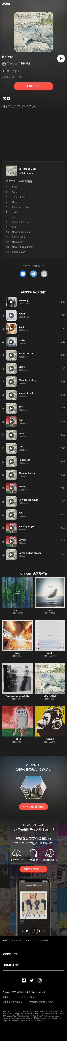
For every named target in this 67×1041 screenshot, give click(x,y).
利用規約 (7, 997)
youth (49, 653)
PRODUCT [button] (10, 954)
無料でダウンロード (33, 869)
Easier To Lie (18, 237)
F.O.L (15, 187)
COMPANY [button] (11, 965)
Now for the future (21, 232)
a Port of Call (27, 168)
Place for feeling (20, 207)
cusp (17, 653)
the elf (17, 610)
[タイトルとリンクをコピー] (44, 273)
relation (17, 739)
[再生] (61, 58)
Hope (15, 202)
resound (50, 739)
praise (50, 610)
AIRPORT (24, 63)
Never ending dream (22, 247)
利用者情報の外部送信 (12, 1002)
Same (15, 192)
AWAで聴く (33, 86)
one (14, 217)
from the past (19, 252)
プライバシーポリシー (26, 997)
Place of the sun (20, 222)
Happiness (17, 242)
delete (45, 940)
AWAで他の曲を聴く (33, 806)
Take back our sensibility (17, 696)
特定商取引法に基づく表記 (41, 1002)
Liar (14, 227)
